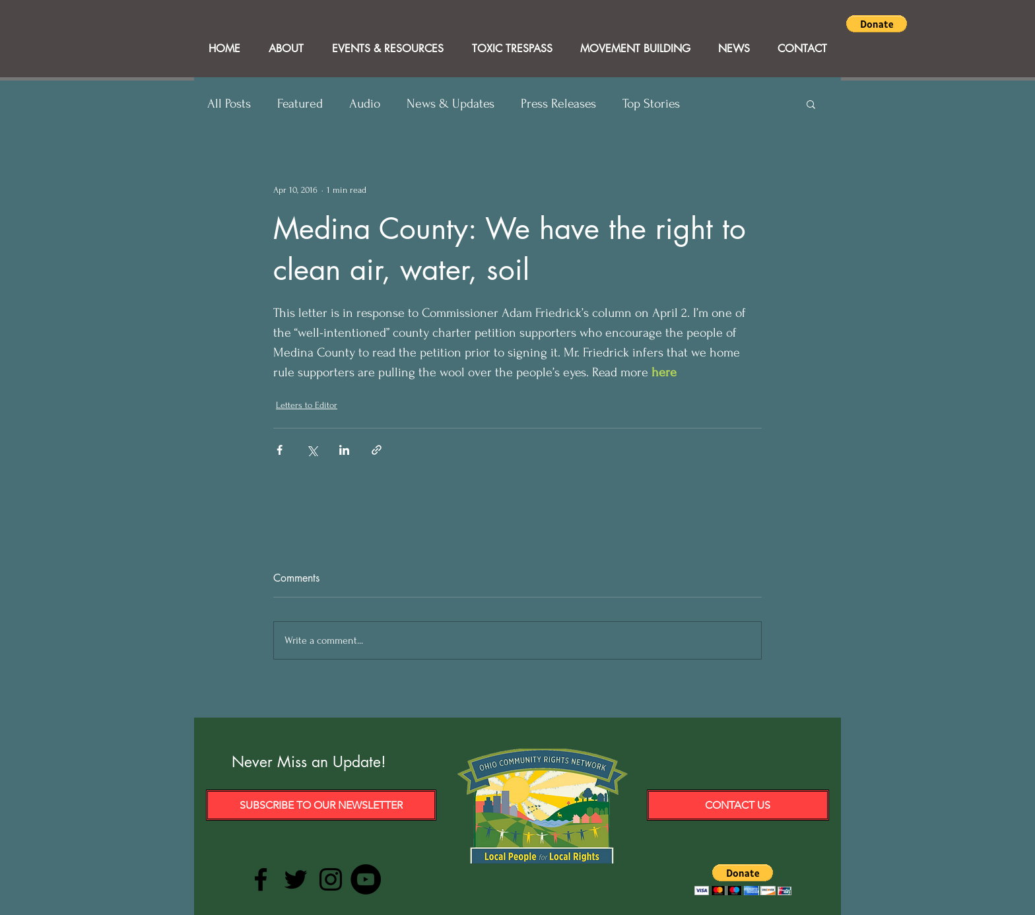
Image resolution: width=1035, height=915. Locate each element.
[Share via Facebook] (279, 450)
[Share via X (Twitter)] (312, 450)
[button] (876, 23)
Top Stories (651, 103)
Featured (300, 103)
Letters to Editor (306, 405)
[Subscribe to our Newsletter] (321, 805)
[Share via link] (376, 450)
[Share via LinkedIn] (344, 450)
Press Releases (558, 103)
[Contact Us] (738, 805)
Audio (364, 103)
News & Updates (450, 103)
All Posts (229, 103)
